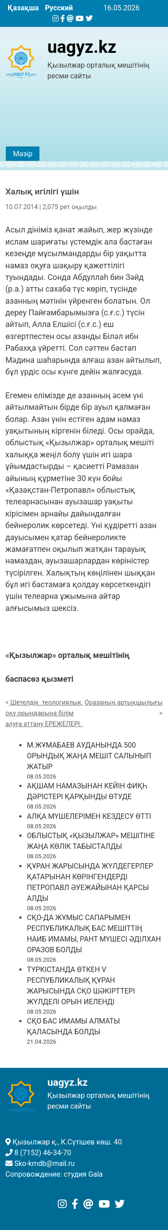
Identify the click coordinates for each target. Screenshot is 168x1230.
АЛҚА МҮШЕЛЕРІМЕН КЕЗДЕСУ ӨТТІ (89, 816)
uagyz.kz (81, 47)
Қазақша (23, 8)
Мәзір (22, 154)
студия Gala (83, 1174)
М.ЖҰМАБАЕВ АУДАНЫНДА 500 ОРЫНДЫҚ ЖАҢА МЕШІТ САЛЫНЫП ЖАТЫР (89, 756)
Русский (59, 8)
